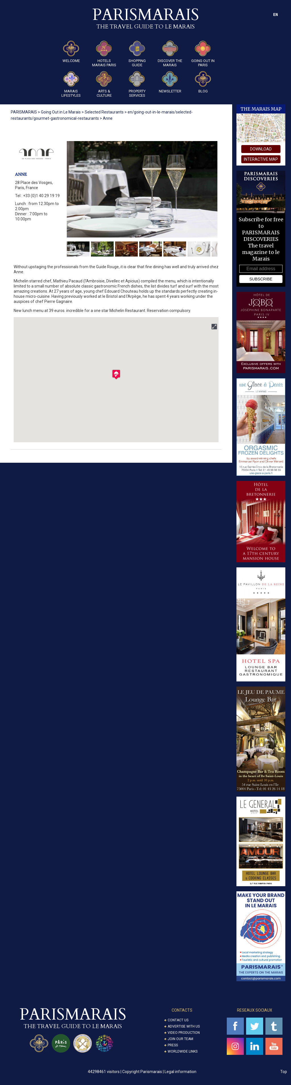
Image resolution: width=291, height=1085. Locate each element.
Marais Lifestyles (71, 84)
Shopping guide (137, 54)
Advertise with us (184, 1026)
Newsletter (170, 82)
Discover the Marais (170, 54)
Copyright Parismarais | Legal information (159, 1071)
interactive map (261, 159)
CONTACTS (182, 1010)
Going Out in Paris (203, 54)
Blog (203, 82)
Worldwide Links (183, 1051)
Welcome (71, 52)
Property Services (137, 84)
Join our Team (180, 1039)
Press (173, 1045)
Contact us (178, 1020)
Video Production (184, 1033)
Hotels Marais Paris (104, 54)
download (261, 149)
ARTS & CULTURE (104, 84)
